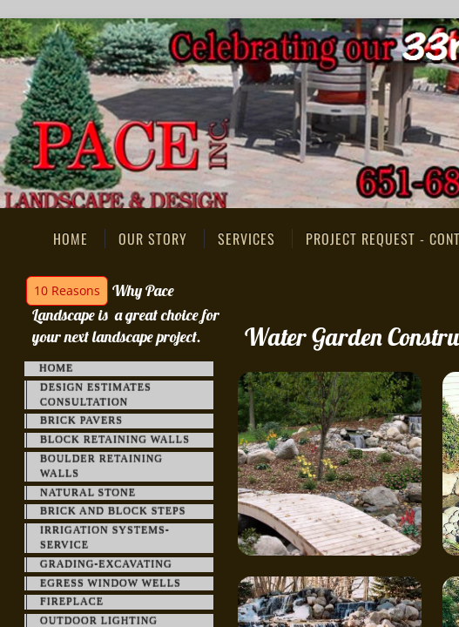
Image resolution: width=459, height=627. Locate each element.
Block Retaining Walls (115, 440)
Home (70, 238)
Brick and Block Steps (113, 511)
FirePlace (72, 602)
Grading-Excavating (106, 564)
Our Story (152, 238)
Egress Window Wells (110, 583)
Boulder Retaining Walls (101, 466)
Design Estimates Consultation (96, 394)
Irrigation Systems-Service (105, 537)
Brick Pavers (81, 421)
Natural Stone (88, 493)
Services (246, 238)
